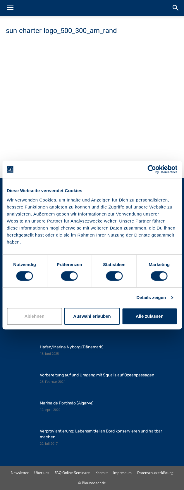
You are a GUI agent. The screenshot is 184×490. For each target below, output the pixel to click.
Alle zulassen (150, 316)
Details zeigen (151, 297)
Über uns (41, 472)
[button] (10, 8)
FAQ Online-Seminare (72, 472)
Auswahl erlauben (92, 316)
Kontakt (101, 472)
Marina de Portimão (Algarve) (67, 403)
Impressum (122, 472)
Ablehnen (34, 316)
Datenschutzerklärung (155, 472)
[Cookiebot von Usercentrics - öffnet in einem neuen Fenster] (151, 169)
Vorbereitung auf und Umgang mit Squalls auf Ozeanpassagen (97, 375)
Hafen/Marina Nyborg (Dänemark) (72, 347)
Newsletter (20, 472)
